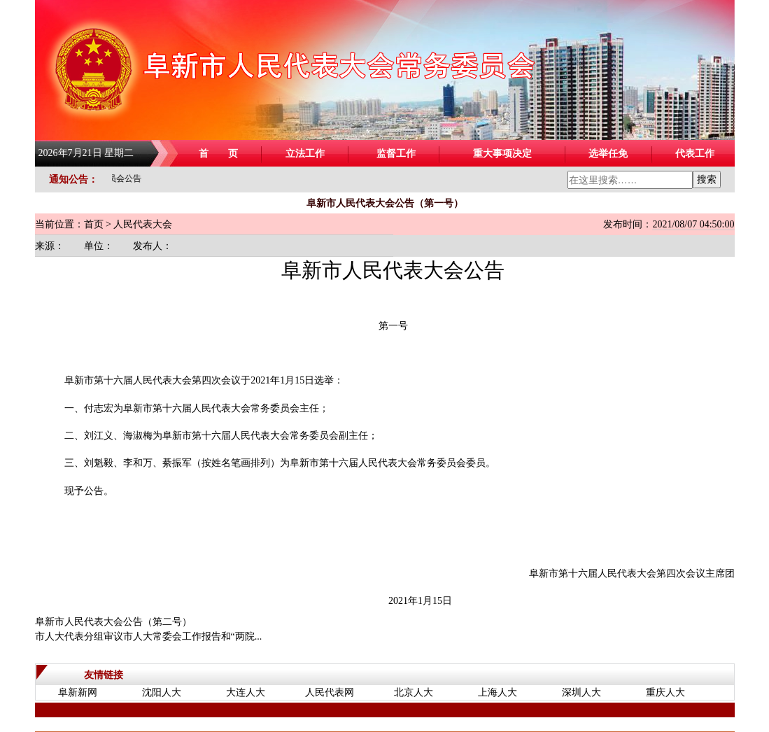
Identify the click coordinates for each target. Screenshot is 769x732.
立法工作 (305, 153)
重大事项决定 (502, 153)
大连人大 (245, 692)
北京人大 (413, 692)
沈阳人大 (161, 692)
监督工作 (396, 153)
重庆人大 (665, 692)
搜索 (707, 179)
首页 (94, 224)
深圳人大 (581, 692)
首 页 (218, 153)
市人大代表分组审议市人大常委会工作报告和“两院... (148, 636)
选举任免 (608, 153)
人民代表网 (329, 692)
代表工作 (694, 153)
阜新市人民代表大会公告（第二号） (113, 622)
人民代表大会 (142, 224)
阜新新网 (77, 692)
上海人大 (497, 692)
